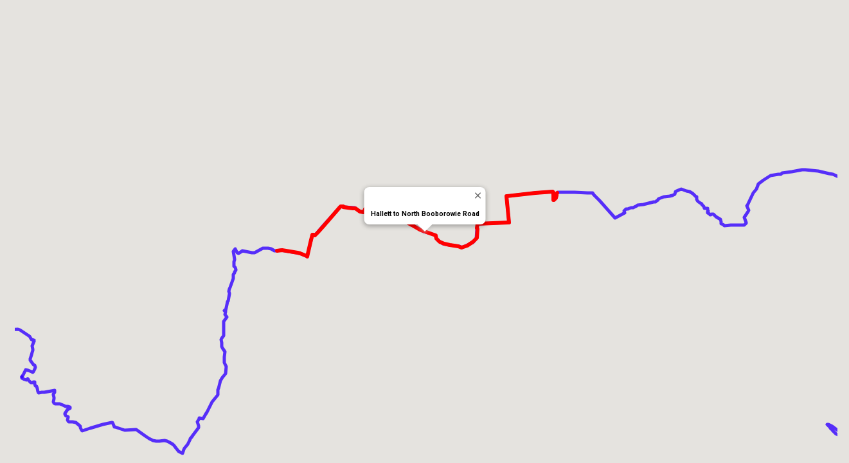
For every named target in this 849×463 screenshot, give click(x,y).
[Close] (477, 195)
